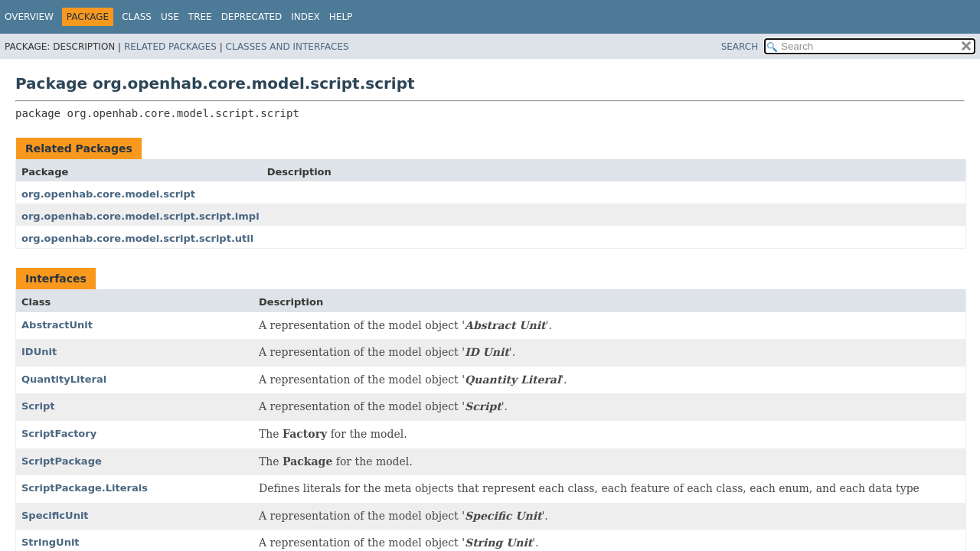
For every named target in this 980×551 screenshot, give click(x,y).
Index (305, 16)
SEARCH (740, 46)
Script (38, 406)
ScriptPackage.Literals (84, 488)
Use (170, 16)
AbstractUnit (57, 325)
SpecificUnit (55, 515)
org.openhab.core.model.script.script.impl (140, 216)
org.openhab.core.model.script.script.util (137, 238)
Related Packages (170, 46)
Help (341, 16)
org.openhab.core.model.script (108, 194)
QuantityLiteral (63, 379)
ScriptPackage (61, 461)
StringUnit (50, 542)
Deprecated (252, 16)
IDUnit (39, 351)
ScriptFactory (58, 433)
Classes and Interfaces (287, 46)
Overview (29, 16)
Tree (200, 16)
